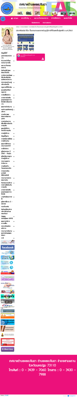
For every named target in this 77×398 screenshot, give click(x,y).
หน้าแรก (17, 27)
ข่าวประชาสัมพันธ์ (24, 27)
